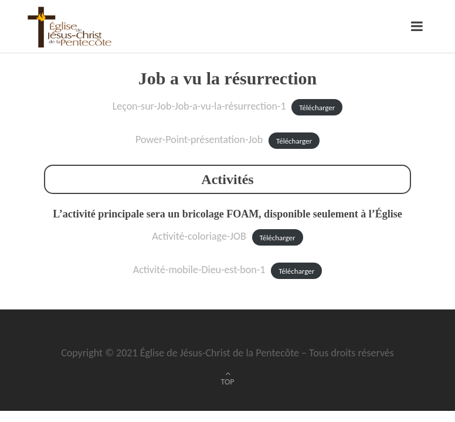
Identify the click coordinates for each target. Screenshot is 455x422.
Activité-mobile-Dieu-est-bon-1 (199, 269)
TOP (228, 382)
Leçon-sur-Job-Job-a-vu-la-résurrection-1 (199, 106)
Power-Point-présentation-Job (199, 139)
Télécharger (317, 107)
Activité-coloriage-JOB (199, 236)
